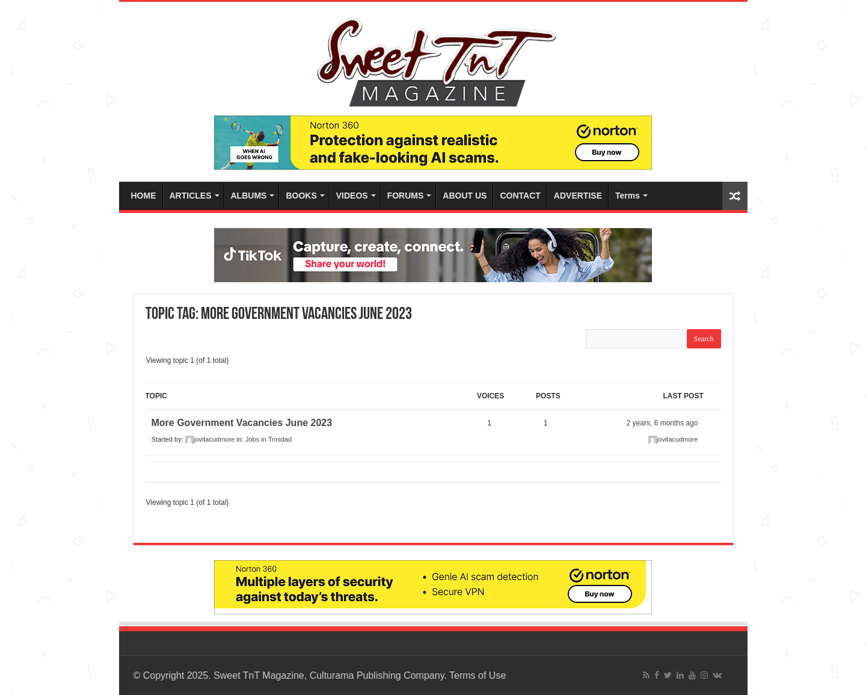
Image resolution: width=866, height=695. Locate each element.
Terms (627, 195)
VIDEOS (352, 195)
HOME (143, 195)
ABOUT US (465, 195)
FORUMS (405, 195)
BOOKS (301, 195)
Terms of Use (477, 675)
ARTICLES (191, 195)
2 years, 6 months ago (662, 423)
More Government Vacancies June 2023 (242, 423)
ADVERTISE (578, 195)
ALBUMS (249, 195)
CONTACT (520, 195)
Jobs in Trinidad (268, 439)
